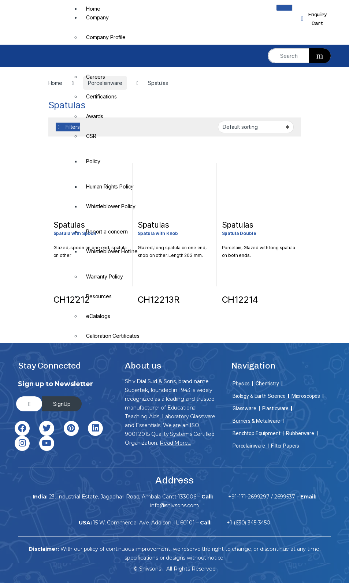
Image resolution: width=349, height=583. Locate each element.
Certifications (101, 96)
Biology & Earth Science (259, 396)
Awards (94, 116)
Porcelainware (249, 446)
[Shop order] (256, 127)
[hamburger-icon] (284, 7)
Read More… (175, 443)
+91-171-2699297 (249, 496)
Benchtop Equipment (256, 433)
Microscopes (306, 396)
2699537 (284, 496)
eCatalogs (98, 316)
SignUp (62, 404)
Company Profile (106, 37)
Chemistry (267, 383)
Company (97, 17)
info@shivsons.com (174, 505)
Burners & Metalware (256, 421)
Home (93, 8)
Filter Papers (285, 446)
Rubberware (300, 433)
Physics (241, 383)
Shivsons (150, 568)
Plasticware (275, 408)
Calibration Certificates (113, 336)
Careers (95, 77)
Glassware (244, 408)
